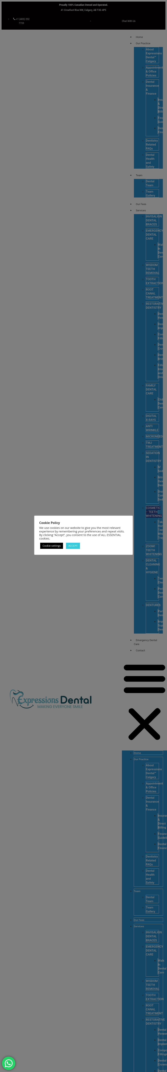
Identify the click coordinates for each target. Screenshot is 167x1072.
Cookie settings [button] (52, 545)
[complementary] (138, 1050)
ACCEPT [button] (73, 545)
